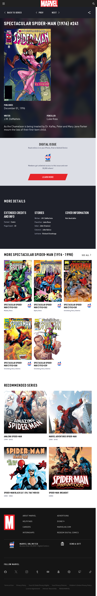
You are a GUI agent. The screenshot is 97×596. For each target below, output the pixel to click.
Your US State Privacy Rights (39, 585)
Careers (27, 527)
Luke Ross (52, 118)
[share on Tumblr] (37, 572)
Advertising (63, 516)
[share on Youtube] (48, 572)
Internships (28, 532)
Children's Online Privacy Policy (80, 585)
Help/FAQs (27, 521)
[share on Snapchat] (58, 572)
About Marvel (29, 516)
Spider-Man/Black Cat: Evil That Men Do (21, 492)
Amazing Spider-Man (13, 436)
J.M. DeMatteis (12, 118)
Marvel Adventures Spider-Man (63, 436)
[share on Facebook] (5, 572)
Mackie (6, 310)
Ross (11, 310)
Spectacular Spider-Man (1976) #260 (13, 364)
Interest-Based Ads (50, 589)
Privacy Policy (21, 585)
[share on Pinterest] (69, 572)
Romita (77, 310)
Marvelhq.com (64, 527)
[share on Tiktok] (90, 572)
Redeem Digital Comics (68, 532)
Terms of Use (9, 585)
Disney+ (61, 521)
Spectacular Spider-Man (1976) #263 (13, 306)
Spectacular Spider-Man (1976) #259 (43, 364)
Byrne (36, 310)
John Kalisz (46, 230)
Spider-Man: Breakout (58, 492)
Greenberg (67, 310)
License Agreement (33, 589)
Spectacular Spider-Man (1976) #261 (73, 306)
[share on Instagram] (26, 572)
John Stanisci (45, 226)
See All (87, 255)
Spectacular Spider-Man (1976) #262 (43, 306)
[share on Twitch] (79, 572)
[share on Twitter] (16, 572)
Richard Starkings (49, 233)
